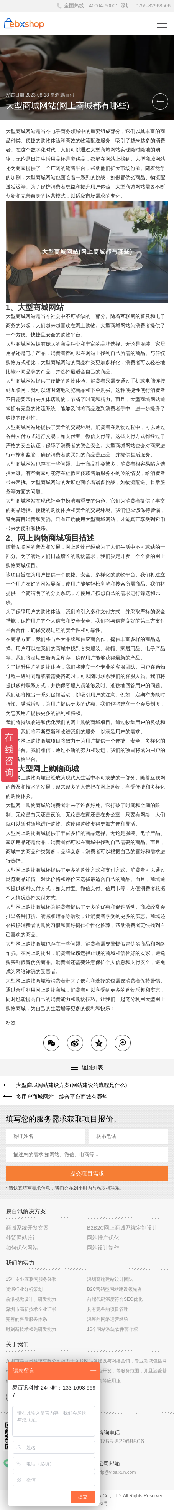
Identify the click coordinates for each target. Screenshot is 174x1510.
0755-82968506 (153, 5)
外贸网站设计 (22, 1238)
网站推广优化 (103, 1238)
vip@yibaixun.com (117, 1472)
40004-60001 (103, 5)
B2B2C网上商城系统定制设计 (122, 1228)
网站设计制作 (103, 1248)
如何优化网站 (22, 1248)
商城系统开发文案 (27, 1228)
